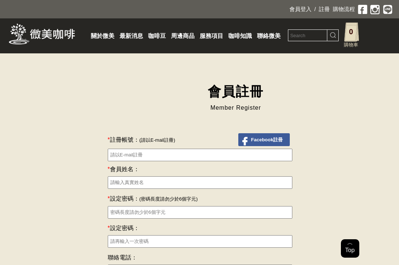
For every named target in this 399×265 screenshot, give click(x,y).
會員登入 (300, 9)
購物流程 (344, 9)
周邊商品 (183, 36)
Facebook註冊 (267, 139)
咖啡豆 (157, 36)
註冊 (324, 9)
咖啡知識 (240, 36)
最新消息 (131, 36)
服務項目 (211, 36)
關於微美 (102, 36)
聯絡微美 (269, 36)
